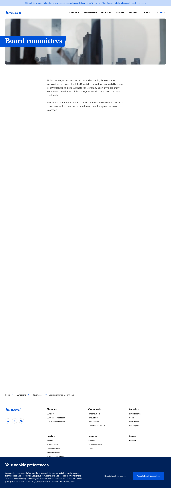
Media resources (95, 444)
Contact (132, 440)
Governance (37, 395)
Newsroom (92, 436)
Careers (132, 436)
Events (91, 448)
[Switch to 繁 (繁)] (165, 12)
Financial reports (53, 448)
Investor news (52, 444)
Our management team (56, 417)
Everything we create (96, 425)
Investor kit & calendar (56, 456)
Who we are (52, 409)
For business (93, 417)
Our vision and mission (56, 421)
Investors (51, 436)
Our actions (21, 395)
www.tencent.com (138, 3)
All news (91, 440)
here (72, 481)
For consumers (94, 413)
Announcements (53, 452)
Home (7, 395)
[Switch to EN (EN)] (161, 12)
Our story (50, 413)
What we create (94, 409)
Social (131, 417)
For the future (93, 421)
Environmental (135, 413)
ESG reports (134, 425)
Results (50, 440)
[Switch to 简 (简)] (158, 12)
